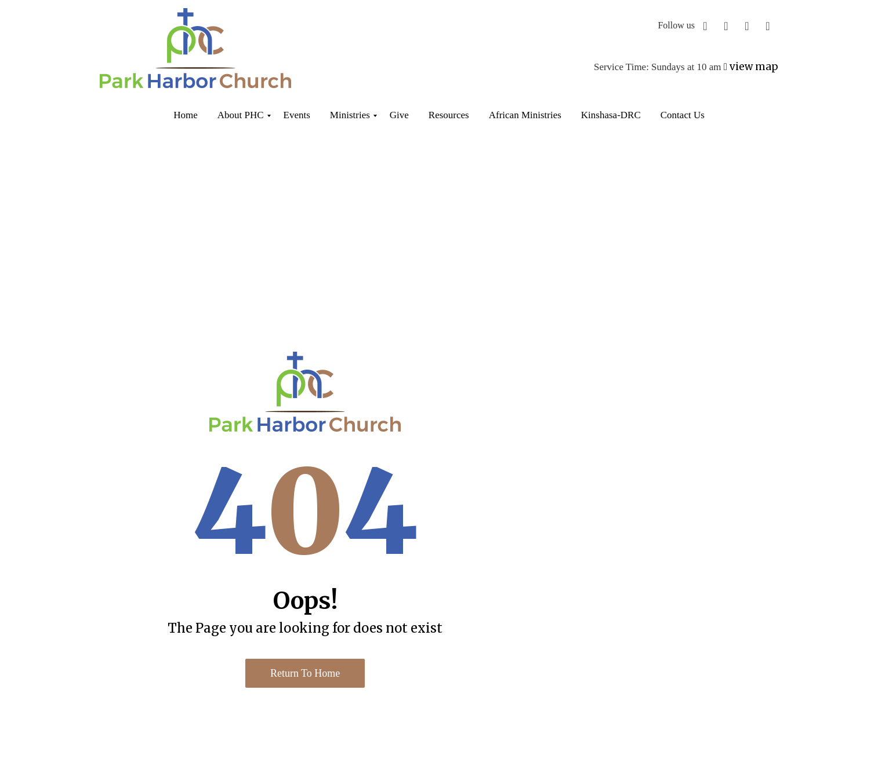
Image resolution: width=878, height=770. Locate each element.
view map (754, 66)
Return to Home (305, 673)
